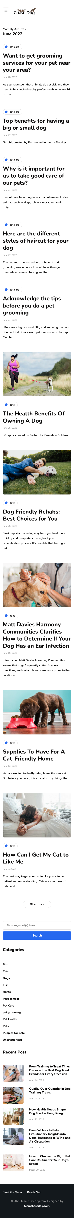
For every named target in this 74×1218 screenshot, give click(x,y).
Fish (5, 985)
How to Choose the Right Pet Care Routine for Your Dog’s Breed (49, 1160)
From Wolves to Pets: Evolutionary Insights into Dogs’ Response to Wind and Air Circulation (50, 1136)
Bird (5, 964)
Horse (7, 992)
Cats (6, 971)
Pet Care (8, 1005)
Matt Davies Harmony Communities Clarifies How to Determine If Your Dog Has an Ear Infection (37, 635)
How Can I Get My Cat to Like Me (36, 858)
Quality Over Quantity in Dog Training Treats (50, 1091)
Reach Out (34, 1192)
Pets (6, 1026)
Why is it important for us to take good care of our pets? (34, 176)
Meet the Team (12, 1192)
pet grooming (12, 1012)
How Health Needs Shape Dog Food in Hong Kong (47, 1111)
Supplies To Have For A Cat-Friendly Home (34, 755)
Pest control (11, 999)
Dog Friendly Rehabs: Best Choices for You (31, 515)
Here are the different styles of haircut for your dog (36, 241)
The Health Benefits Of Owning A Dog (33, 417)
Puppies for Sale (14, 1033)
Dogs (6, 978)
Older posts (37, 904)
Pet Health (10, 1019)
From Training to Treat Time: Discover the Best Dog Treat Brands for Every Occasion (49, 1070)
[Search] (37, 925)
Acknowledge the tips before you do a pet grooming (32, 306)
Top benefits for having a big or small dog (36, 124)
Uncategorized (12, 1040)
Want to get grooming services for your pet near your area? (36, 63)
